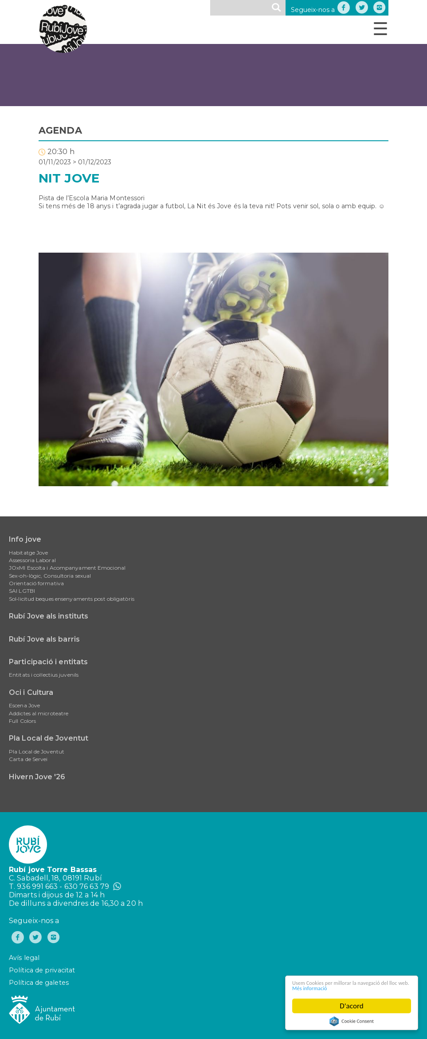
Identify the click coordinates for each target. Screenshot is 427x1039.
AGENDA (60, 130)
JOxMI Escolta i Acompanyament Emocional (67, 567)
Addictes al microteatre (38, 713)
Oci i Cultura (31, 692)
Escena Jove (24, 705)
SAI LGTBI (22, 590)
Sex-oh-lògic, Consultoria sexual (50, 575)
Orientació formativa (36, 583)
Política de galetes (39, 983)
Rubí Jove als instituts (48, 616)
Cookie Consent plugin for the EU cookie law (351, 1021)
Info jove (25, 539)
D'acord (352, 1006)
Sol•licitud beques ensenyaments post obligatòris (71, 598)
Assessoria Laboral (32, 560)
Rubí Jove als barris (44, 639)
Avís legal (24, 958)
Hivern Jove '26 (37, 777)
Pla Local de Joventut (48, 738)
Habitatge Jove (28, 552)
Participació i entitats (48, 662)
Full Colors (22, 721)
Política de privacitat (42, 970)
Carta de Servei (28, 759)
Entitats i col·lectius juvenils (43, 674)
